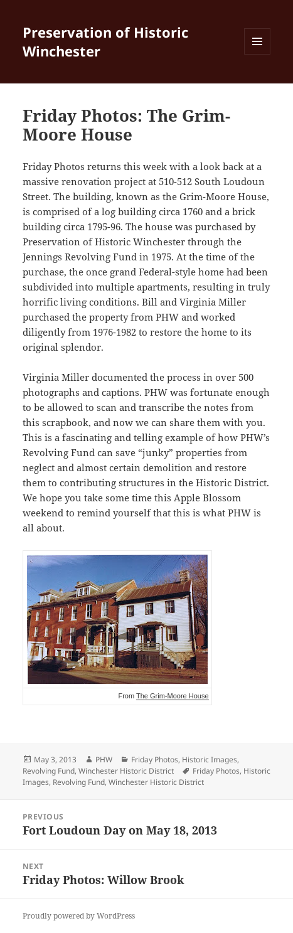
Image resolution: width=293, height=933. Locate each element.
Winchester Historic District (126, 770)
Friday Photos (154, 759)
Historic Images (209, 759)
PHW (103, 759)
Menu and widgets (257, 54)
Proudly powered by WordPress (79, 915)
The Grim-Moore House (172, 696)
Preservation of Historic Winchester (105, 41)
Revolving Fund (49, 770)
